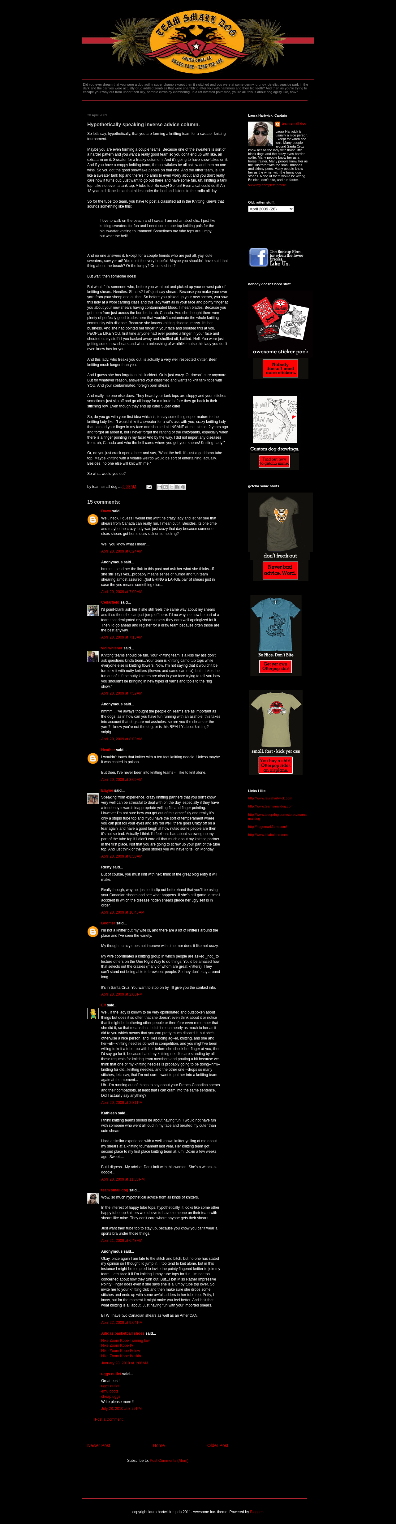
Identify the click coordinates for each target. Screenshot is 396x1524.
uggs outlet (111, 1374)
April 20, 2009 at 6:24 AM (121, 551)
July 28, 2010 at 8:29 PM (121, 1408)
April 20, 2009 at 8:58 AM (121, 856)
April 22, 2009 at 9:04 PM (122, 1322)
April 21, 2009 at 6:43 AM (121, 1240)
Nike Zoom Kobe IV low (120, 1351)
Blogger (256, 1512)
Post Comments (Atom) (169, 1460)
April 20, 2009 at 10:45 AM (122, 912)
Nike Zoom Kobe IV (117, 1345)
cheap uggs (110, 1396)
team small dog (114, 1190)
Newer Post (98, 1445)
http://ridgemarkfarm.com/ (267, 827)
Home (159, 1445)
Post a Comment (109, 1419)
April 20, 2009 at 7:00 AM (121, 592)
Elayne (107, 790)
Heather (108, 750)
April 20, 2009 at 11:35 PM (122, 1179)
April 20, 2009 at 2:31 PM (122, 1102)
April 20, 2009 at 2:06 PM (122, 994)
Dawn (106, 511)
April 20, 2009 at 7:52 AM (121, 693)
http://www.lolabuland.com (268, 835)
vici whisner (112, 648)
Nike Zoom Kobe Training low (125, 1340)
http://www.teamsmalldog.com (270, 806)
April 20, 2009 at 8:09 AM (121, 779)
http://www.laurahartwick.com (270, 798)
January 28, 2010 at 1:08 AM (124, 1363)
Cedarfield (110, 602)
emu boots (109, 1391)
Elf (103, 1005)
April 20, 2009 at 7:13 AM (121, 637)
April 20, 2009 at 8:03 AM (121, 739)
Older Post (217, 1445)
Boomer (108, 923)
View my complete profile (267, 185)
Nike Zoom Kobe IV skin (121, 1356)
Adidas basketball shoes (122, 1333)
